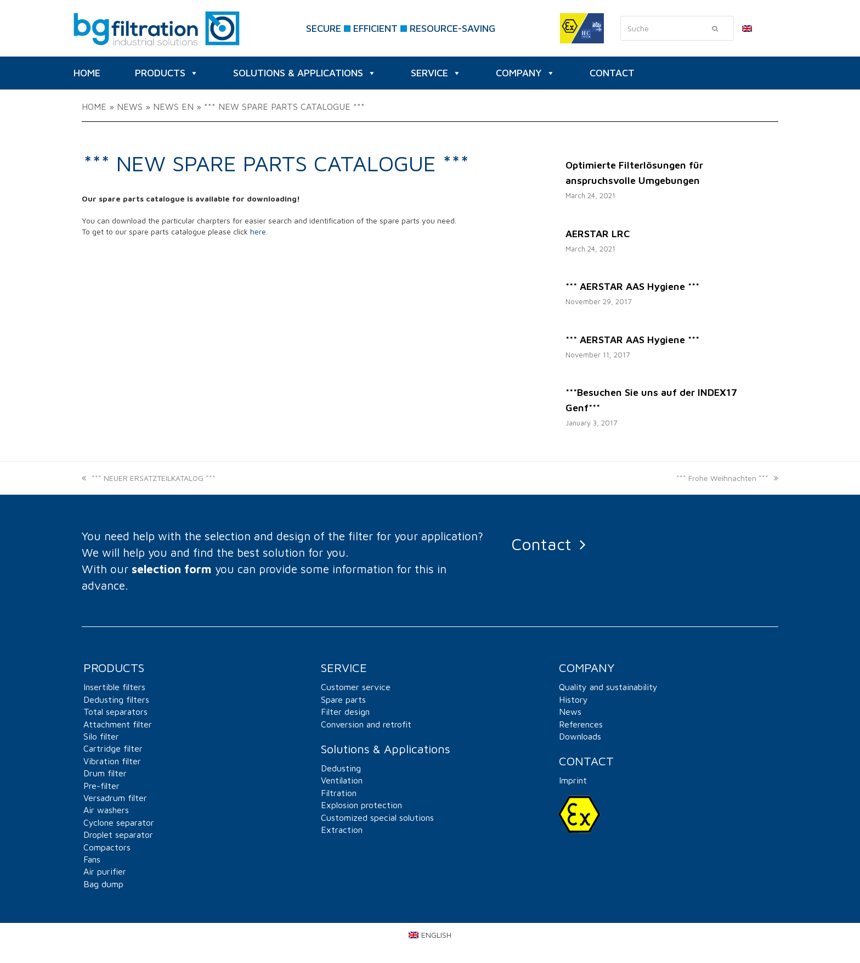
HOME (86, 73)
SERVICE (436, 73)
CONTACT (612, 73)
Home (94, 106)
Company (525, 73)
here (258, 231)
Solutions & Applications (304, 73)
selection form (172, 568)
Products (167, 73)
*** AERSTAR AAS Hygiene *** (632, 286)
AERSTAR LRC (597, 233)
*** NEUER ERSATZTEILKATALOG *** (149, 478)
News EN (173, 106)
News (130, 106)
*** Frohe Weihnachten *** (727, 478)
